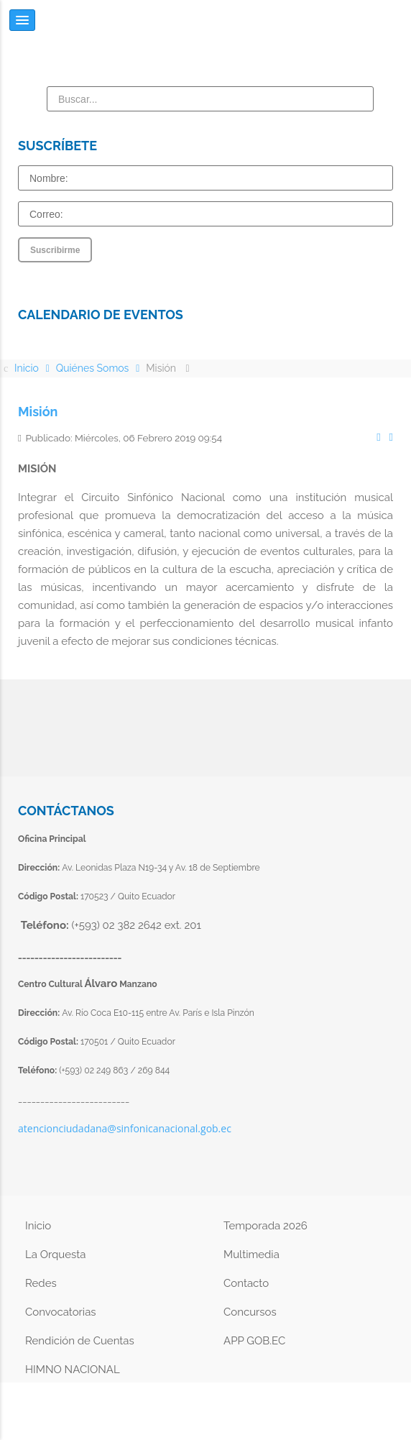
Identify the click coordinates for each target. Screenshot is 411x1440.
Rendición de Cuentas (79, 1340)
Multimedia (251, 1254)
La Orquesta (55, 1254)
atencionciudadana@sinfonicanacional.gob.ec (124, 1128)
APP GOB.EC (254, 1340)
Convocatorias (60, 1312)
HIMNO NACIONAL (72, 1369)
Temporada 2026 (265, 1225)
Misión (37, 411)
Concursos (250, 1312)
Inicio (38, 1225)
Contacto (246, 1283)
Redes (41, 1283)
